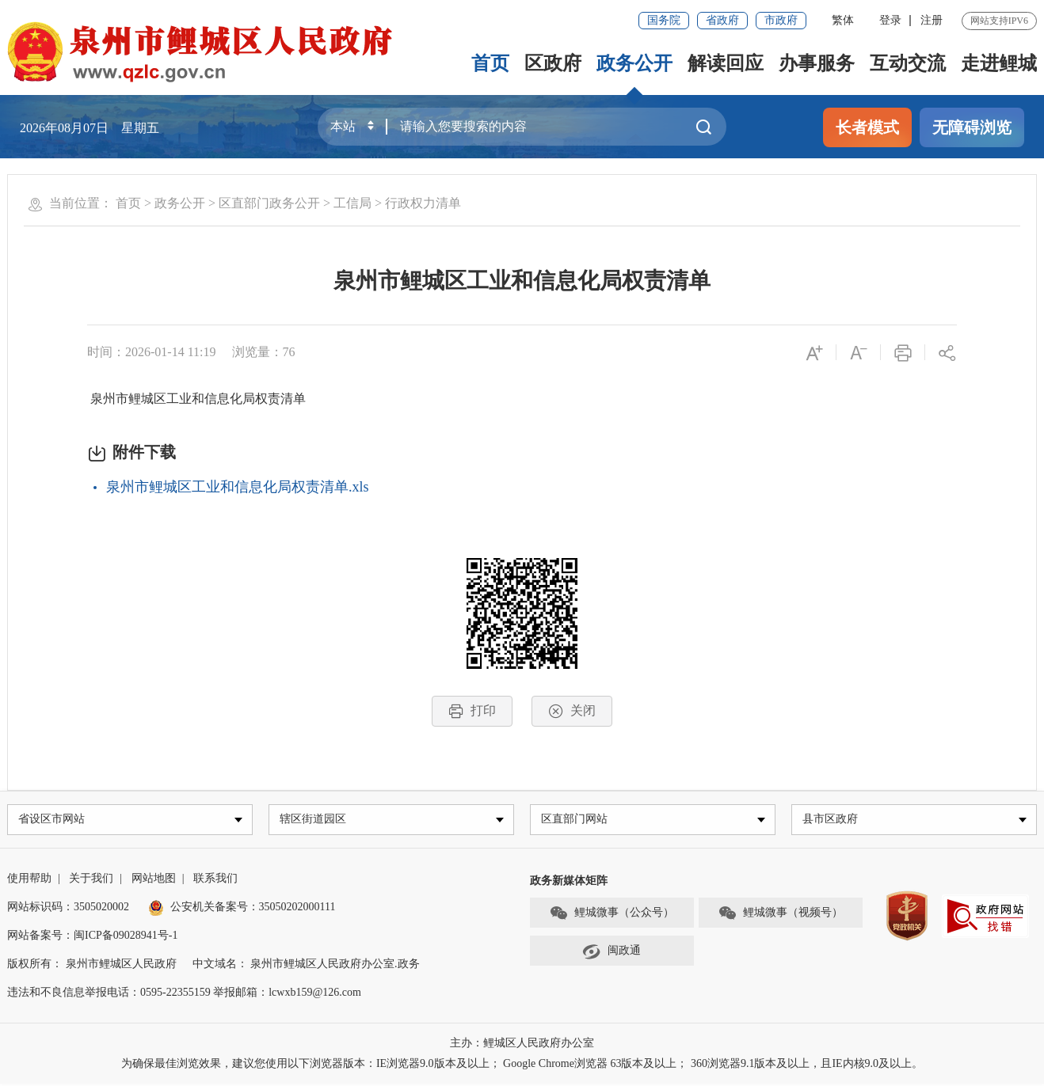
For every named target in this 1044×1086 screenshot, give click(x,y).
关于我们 (91, 881)
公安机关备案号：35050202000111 (242, 909)
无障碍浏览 (972, 127)
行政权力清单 (423, 203)
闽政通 (611, 953)
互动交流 (908, 63)
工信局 (352, 203)
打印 (472, 711)
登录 (890, 20)
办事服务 (817, 63)
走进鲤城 (999, 63)
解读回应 (726, 63)
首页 (490, 63)
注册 (931, 20)
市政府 (781, 20)
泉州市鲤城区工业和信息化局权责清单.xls (237, 487)
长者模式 (867, 127)
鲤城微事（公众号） (611, 915)
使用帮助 (29, 881)
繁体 (843, 20)
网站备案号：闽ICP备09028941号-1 (92, 938)
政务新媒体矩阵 (569, 883)
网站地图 (153, 881)
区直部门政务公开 (269, 203)
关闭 (572, 711)
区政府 (552, 63)
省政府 (722, 20)
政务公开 (634, 63)
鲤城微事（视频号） (780, 915)
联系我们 (215, 881)
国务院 (663, 20)
